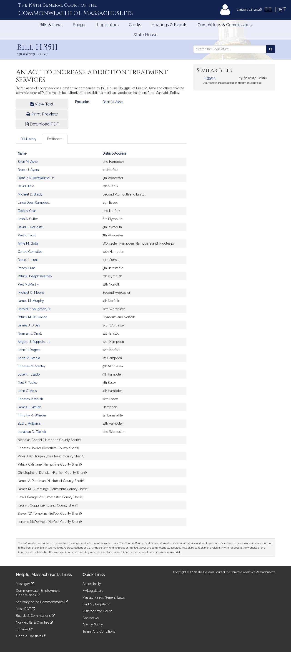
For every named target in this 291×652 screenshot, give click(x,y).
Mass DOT (25, 609)
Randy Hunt (26, 268)
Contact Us (91, 618)
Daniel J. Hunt (28, 260)
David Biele (26, 186)
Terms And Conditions (99, 631)
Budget (80, 24)
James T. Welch (29, 407)
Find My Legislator (96, 604)
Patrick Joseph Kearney (35, 276)
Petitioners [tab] (54, 139)
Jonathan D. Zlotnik (32, 432)
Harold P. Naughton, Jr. (34, 309)
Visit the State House (98, 611)
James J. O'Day (29, 325)
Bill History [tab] (29, 139)
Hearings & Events (169, 24)
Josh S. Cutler (28, 219)
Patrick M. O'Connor (32, 317)
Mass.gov (25, 584)
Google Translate (30, 636)
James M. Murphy (31, 301)
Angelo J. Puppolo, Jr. (34, 342)
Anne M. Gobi (28, 243)
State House (145, 34)
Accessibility (92, 584)
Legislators (108, 24)
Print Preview (42, 114)
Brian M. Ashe (113, 102)
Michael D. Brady (30, 194)
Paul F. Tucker (28, 382)
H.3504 (209, 78)
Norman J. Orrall (30, 333)
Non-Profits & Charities (34, 622)
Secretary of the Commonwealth (42, 602)
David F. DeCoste (30, 227)
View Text (41, 104)
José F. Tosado (29, 374)
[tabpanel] (101, 339)
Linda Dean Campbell (34, 202)
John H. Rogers (29, 350)
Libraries (24, 629)
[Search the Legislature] (270, 49)
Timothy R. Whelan (32, 415)
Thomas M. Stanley (32, 366)
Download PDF (42, 124)
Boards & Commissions (35, 615)
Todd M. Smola (29, 358)
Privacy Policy (93, 625)
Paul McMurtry (28, 284)
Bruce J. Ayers (28, 170)
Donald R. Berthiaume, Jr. (36, 178)
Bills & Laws (51, 24)
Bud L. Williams (29, 423)
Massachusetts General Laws (104, 597)
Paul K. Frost (27, 235)
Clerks (135, 24)
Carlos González (30, 251)
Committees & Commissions (225, 24)
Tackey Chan (27, 211)
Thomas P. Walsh (30, 399)
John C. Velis (27, 391)
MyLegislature (93, 590)
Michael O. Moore (31, 292)
